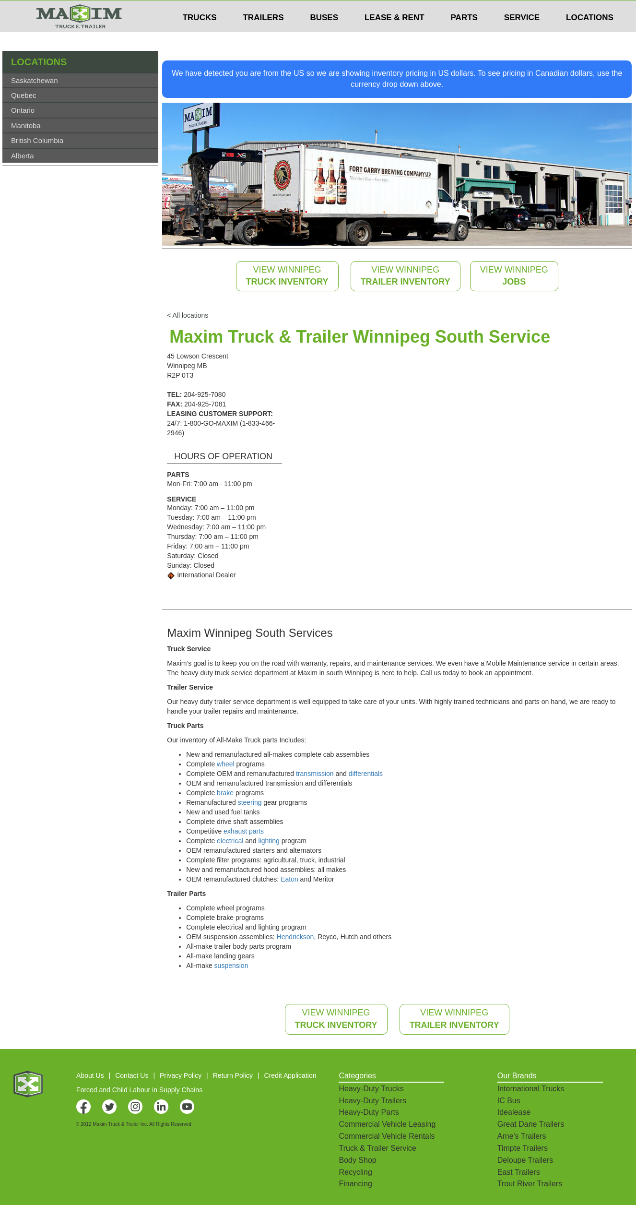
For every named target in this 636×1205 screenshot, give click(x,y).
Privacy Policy (180, 1075)
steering (250, 802)
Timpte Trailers (522, 1148)
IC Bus (508, 1101)
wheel (226, 764)
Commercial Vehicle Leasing (387, 1124)
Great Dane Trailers (531, 1124)
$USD (509, 10)
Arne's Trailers (521, 1136)
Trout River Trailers (529, 1184)
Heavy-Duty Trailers (372, 1101)
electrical (230, 841)
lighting (268, 841)
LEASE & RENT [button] (394, 36)
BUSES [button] (324, 36)
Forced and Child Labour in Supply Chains (139, 1090)
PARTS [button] (464, 36)
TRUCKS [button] (200, 36)
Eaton (289, 879)
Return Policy (233, 1075)
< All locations (187, 315)
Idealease (513, 1112)
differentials (366, 773)
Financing (355, 1184)
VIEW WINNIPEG (287, 276)
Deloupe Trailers (525, 1160)
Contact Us (131, 1075)
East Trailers (518, 1172)
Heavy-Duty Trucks (371, 1089)
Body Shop (357, 1160)
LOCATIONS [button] (589, 36)
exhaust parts (244, 831)
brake (225, 793)
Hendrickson (295, 937)
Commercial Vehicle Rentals (387, 1136)
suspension (231, 965)
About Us (90, 1075)
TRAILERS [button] (263, 36)
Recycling (355, 1172)
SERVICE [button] (522, 36)
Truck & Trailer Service (377, 1148)
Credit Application (290, 1075)
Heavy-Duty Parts (369, 1112)
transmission (315, 773)
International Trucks (531, 1089)
